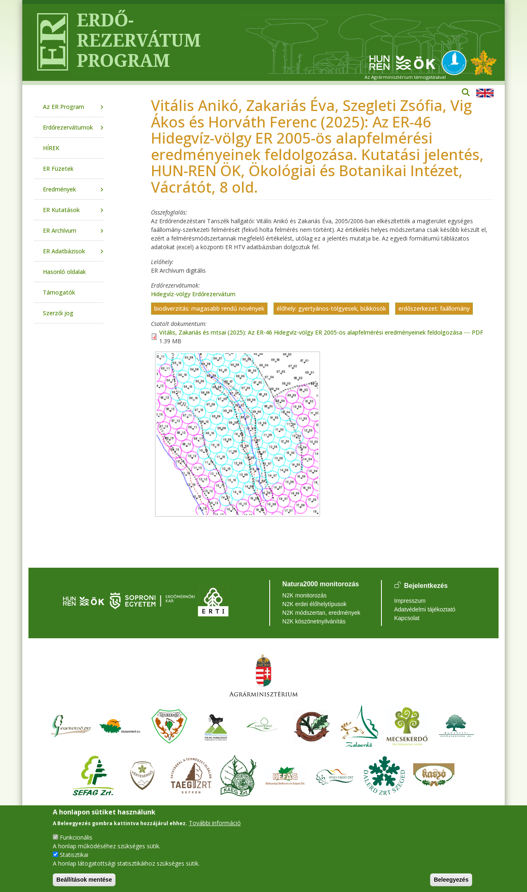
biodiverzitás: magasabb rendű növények (209, 309)
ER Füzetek (58, 168)
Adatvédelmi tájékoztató (425, 609)
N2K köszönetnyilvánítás (314, 621)
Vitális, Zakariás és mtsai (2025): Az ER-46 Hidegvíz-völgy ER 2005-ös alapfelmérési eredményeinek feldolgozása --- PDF (321, 332)
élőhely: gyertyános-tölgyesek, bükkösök (331, 309)
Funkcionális (76, 837)
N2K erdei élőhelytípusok (314, 604)
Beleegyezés (451, 879)
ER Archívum (59, 230)
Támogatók (59, 292)
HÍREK (51, 148)
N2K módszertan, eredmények (321, 612)
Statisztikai (74, 855)
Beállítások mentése (84, 879)
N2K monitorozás (304, 595)
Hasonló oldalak (64, 272)
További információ (215, 823)
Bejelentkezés (426, 585)
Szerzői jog (58, 313)
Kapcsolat (406, 618)
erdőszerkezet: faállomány (434, 309)
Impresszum (410, 600)
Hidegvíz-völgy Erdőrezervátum (193, 294)
